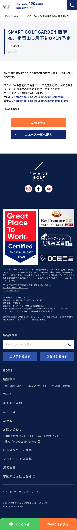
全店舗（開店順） (62, 385)
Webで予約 (38, 122)
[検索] (70, 344)
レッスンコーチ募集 (17, 450)
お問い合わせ (12, 429)
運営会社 (9, 467)
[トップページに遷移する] (5, 5)
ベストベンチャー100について (15, 287)
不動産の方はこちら (19, 476)
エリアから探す (37, 385)
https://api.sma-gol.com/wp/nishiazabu (39, 97)
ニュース (9, 412)
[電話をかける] (72, 5)
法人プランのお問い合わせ (23, 441)
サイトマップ (9, 492)
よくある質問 (12, 403)
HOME (8, 370)
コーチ (8, 394)
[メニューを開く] (62, 5)
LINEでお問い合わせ (19, 436)
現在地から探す (14, 385)
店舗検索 (9, 379)
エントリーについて (11, 290)
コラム (8, 420)
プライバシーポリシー (30, 492)
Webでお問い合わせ (50, 436)
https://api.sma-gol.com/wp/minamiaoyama (41, 100)
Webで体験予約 (57, 524)
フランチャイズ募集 (17, 459)
